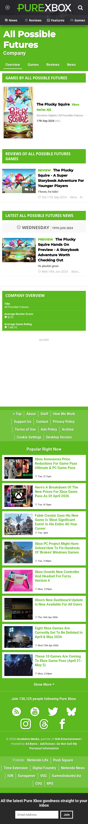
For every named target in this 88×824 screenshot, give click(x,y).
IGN (10, 776)
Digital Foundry (44, 768)
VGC (43, 776)
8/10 (10, 317)
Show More (44, 684)
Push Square (63, 760)
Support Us (22, 422)
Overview (12, 65)
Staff (44, 414)
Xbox (73, 197)
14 (29, 190)
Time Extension (16, 768)
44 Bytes (31, 744)
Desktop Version (59, 437)
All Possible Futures (29, 39)
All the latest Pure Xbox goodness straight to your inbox (44, 803)
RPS (50, 784)
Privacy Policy (64, 422)
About (31, 414)
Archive (68, 429)
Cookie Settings (29, 437)
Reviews (52, 65)
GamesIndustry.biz (66, 776)
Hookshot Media (28, 739)
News (71, 65)
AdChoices (47, 744)
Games (33, 65)
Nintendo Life (37, 760)
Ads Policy (49, 429)
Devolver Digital (46, 115)
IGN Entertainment (68, 739)
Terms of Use (25, 429)
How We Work (64, 414)
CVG (38, 784)
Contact (42, 422)
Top (17, 414)
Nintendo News (73, 768)
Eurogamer (27, 776)
